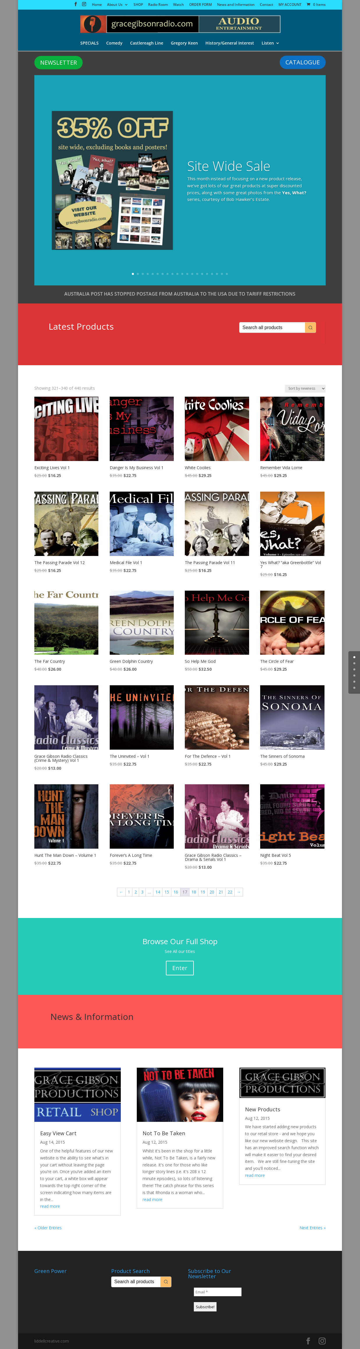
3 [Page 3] (142, 892)
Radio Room (158, 5)
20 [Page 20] (212, 892)
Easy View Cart (58, 1133)
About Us (115, 5)
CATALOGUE (302, 62)
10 (177, 274)
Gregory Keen (184, 43)
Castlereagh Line (146, 43)
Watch (178, 5)
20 (227, 274)
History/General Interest (229, 43)
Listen (268, 43)
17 (212, 274)
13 (192, 274)
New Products (262, 1109)
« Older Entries (48, 1227)
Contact (266, 5)
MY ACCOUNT (290, 5)
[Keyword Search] (272, 327)
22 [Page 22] (230, 892)
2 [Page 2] (135, 892)
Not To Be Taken (164, 1133)
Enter (179, 968)
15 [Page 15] (166, 892)
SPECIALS (89, 43)
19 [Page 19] (203, 892)
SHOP (138, 5)
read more (50, 1206)
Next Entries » (312, 1227)
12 (187, 274)
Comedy (114, 43)
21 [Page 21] (221, 892)
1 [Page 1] (129, 892)
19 (222, 274)
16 (207, 274)
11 (182, 274)
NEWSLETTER (58, 62)
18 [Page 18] (193, 892)
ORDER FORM (200, 5)
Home (97, 5)
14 (197, 274)
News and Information (236, 5)
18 (217, 274)
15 (202, 274)
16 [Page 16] (175, 892)
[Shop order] (305, 389)
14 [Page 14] (157, 892)
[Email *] (218, 1292)
